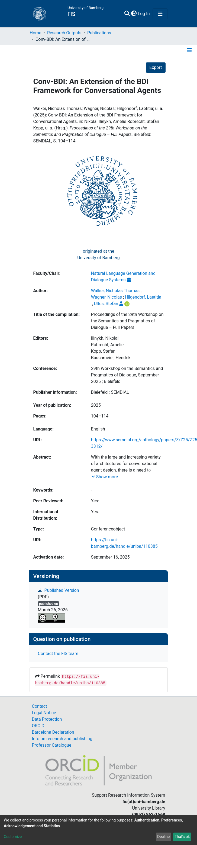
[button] (134, 14)
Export (155, 67)
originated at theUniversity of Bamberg (98, 254)
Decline (163, 836)
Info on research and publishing (62, 738)
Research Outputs (64, 32)
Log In (144, 13)
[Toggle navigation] (160, 13)
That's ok (182, 836)
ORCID (38, 725)
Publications (99, 32)
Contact (39, 706)
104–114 (99, 416)
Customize (13, 836)
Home (35, 32)
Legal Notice (44, 712)
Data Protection (47, 719)
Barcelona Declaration (53, 732)
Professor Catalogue (52, 745)
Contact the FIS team (58, 653)
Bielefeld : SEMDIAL (110, 392)
